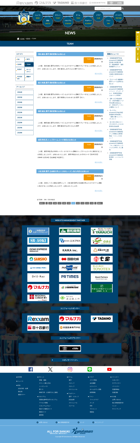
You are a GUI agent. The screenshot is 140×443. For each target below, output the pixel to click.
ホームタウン (28, 70)
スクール (71, 406)
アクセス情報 (43, 403)
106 (55, 203)
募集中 (28, 76)
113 (87, 203)
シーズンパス (43, 386)
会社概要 (92, 383)
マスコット (93, 409)
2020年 (19, 122)
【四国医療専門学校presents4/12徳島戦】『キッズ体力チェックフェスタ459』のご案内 (116, 145)
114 (91, 203)
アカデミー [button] (88, 22)
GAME (19, 64)
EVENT (19, 69)
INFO (28, 59)
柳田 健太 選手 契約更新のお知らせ (51, 111)
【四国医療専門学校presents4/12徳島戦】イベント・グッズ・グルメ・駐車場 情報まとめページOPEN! (116, 91)
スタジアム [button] (68, 22)
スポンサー (115, 380)
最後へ (100, 203)
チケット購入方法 (45, 383)
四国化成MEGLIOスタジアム (48, 399)
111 (78, 203)
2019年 (19, 128)
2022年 (19, 112)
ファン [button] (108, 22)
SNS (91, 406)
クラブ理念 (93, 380)
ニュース (38, 17)
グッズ (92, 403)
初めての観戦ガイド (45, 409)
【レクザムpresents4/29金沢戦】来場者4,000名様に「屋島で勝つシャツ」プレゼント (116, 114)
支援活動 (115, 392)
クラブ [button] (98, 17)
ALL (18, 59)
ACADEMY (19, 78)
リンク (114, 406)
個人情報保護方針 (118, 403)
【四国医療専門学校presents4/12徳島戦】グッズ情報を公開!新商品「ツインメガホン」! (116, 134)
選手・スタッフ (74, 396)
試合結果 (71, 399)
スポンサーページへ (70, 360)
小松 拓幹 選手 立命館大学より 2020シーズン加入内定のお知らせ (63, 171)
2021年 (19, 117)
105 (50, 203)
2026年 (19, 92)
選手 (70, 380)
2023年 (19, 107)
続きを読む (98, 73)
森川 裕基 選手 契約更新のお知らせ (51, 82)
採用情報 (92, 392)
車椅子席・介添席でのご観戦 (48, 392)
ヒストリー (93, 386)
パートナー (115, 386)
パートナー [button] (118, 17)
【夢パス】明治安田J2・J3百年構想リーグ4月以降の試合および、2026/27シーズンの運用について (116, 103)
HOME (22, 39)
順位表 (20, 391)
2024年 (19, 102)
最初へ (42, 203)
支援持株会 (115, 389)
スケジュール (73, 389)
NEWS (28, 38)
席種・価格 (42, 380)
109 (68, 203)
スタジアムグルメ (45, 406)
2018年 (19, 133)
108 (64, 203)
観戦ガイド (42, 412)
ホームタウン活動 (95, 389)
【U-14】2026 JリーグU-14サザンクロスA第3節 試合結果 (116, 124)
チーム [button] (78, 17)
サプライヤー (116, 383)
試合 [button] (48, 22)
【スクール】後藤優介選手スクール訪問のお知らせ (116, 82)
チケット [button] (58, 17)
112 (82, 203)
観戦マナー (21, 394)
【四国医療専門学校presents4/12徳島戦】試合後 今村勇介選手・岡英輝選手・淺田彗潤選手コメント (116, 62)
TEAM (28, 64)
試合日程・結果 (23, 388)
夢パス (41, 389)
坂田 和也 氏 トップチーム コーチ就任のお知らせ (57, 140)
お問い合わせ (116, 399)
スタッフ (71, 383)
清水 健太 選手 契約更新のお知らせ (51, 54)
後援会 (92, 412)
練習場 (41, 415)
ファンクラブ (94, 399)
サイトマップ (116, 409)
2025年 (19, 97)
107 (59, 203)
